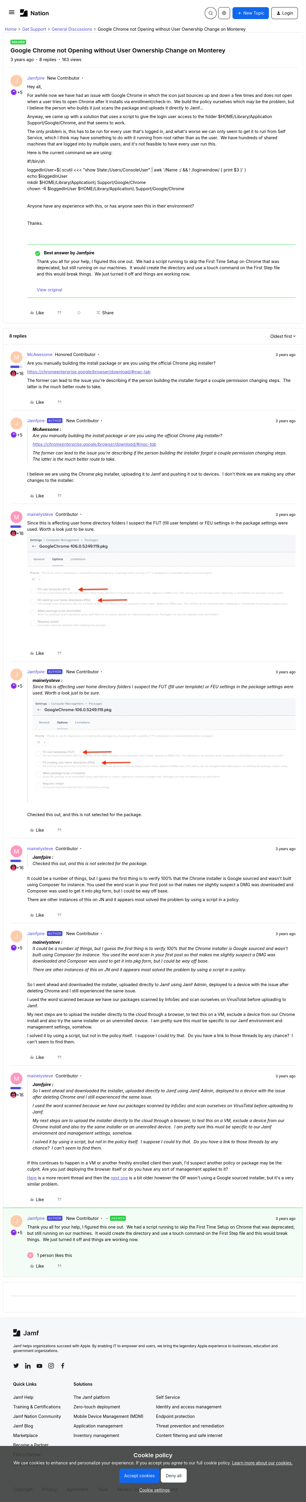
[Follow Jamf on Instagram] (51, 1366)
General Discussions (72, 29)
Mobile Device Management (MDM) (108, 1416)
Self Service (168, 1397)
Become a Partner (30, 1444)
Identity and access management (188, 1406)
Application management (98, 1425)
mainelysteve (40, 514)
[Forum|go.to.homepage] (34, 13)
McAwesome (39, 354)
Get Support (34, 29)
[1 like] (49, 1255)
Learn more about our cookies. (262, 1462)
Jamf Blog (23, 1425)
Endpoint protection (175, 1416)
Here (32, 1177)
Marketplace (25, 1435)
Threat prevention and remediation (190, 1425)
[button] (11, 14)
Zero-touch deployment (97, 1406)
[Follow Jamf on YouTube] (39, 1366)
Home (10, 29)
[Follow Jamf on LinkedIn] (28, 1366)
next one (119, 1177)
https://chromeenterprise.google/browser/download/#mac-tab (89, 371)
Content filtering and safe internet (189, 1435)
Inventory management (96, 1435)
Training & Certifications (37, 1406)
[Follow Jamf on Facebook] (63, 1366)
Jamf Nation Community (37, 1416)
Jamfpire (36, 78)
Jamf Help (23, 1397)
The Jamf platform (92, 1397)
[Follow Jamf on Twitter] (16, 1365)
